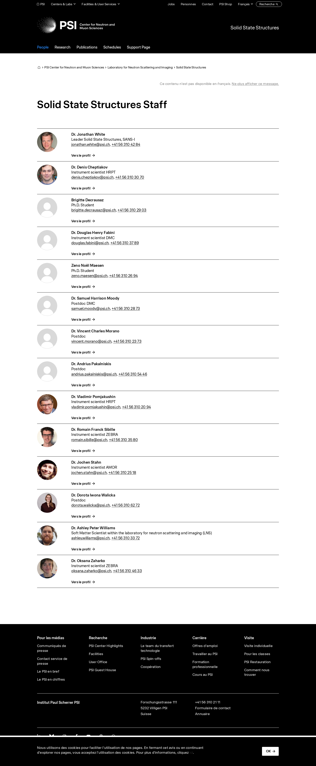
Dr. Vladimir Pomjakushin (93, 397)
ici (191, 752)
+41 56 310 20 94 (136, 407)
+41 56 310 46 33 (127, 571)
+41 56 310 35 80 (123, 440)
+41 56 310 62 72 (126, 505)
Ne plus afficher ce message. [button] (255, 84)
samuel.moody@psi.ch (90, 308)
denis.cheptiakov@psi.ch (92, 177)
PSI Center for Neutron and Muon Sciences (74, 67)
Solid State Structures (255, 27)
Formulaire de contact (213, 708)
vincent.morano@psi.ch (91, 341)
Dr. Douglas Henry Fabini (93, 233)
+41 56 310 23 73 (127, 341)
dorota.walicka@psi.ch (90, 505)
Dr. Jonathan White (88, 134)
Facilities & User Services (99, 4)
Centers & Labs (62, 4)
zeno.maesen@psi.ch (89, 276)
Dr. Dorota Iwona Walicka (93, 495)
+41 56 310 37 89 (124, 243)
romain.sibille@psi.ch (89, 440)
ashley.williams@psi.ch (90, 538)
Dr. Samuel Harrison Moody (95, 298)
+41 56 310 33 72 (125, 538)
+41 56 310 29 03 (131, 210)
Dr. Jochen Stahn (86, 462)
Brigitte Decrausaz (87, 200)
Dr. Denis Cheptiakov (89, 167)
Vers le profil (80, 155)
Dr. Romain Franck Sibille (93, 429)
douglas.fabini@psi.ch (90, 243)
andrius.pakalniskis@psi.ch (94, 374)
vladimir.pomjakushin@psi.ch (95, 407)
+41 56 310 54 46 (132, 374)
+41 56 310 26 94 (123, 276)
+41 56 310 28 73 (126, 308)
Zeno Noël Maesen (87, 265)
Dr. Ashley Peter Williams (93, 528)
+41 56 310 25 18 (122, 472)
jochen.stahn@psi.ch (89, 472)
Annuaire (202, 714)
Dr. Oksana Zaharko (88, 561)
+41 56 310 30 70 (129, 177)
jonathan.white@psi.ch (90, 144)
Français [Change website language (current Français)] (244, 4)
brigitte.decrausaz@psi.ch (93, 210)
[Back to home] (75, 25)
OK (268, 751)
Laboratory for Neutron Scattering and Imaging (140, 67)
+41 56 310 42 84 (126, 144)
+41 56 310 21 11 (207, 702)
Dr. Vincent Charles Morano (95, 331)
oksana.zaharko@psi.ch (91, 571)
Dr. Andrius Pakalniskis (91, 364)
